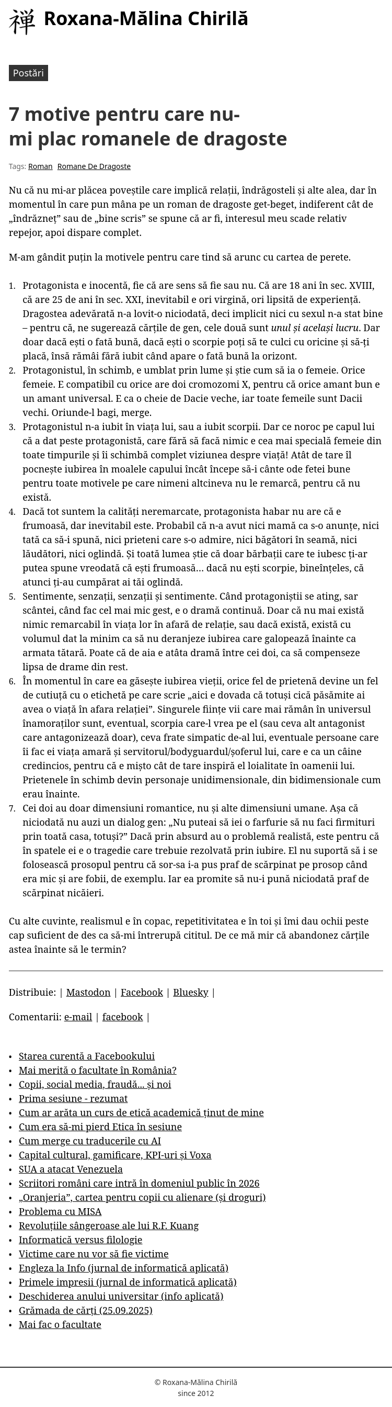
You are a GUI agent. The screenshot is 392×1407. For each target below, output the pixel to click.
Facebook (142, 992)
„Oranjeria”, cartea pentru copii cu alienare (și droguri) (142, 1197)
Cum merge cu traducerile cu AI (90, 1140)
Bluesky (190, 992)
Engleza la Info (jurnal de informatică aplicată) (123, 1268)
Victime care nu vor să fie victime (94, 1253)
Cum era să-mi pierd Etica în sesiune (100, 1126)
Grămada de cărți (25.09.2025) (86, 1310)
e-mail (78, 1016)
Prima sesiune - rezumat (73, 1098)
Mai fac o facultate (60, 1324)
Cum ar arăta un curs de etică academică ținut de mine (141, 1112)
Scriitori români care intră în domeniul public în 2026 (139, 1183)
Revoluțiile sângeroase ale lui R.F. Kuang (109, 1225)
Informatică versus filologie (80, 1239)
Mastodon (88, 992)
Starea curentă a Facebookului (87, 1056)
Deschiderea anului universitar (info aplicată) (121, 1296)
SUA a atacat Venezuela (71, 1169)
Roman (40, 166)
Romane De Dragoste (94, 166)
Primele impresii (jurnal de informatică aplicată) (128, 1282)
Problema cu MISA (60, 1211)
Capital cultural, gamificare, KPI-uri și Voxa (115, 1155)
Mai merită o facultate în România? (98, 1070)
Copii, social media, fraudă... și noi (95, 1084)
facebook (122, 1016)
